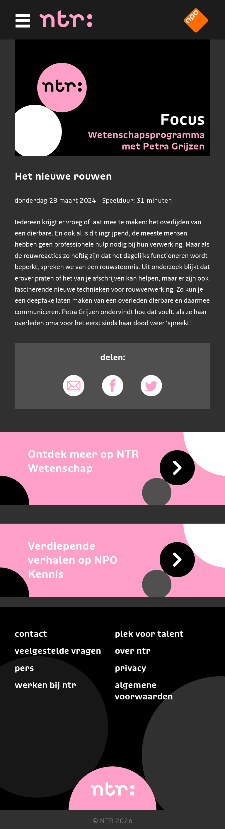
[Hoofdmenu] (22, 21)
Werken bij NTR (45, 685)
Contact (31, 633)
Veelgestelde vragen (58, 650)
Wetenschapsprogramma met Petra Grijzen (146, 140)
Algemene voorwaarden (144, 690)
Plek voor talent (149, 633)
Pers (24, 668)
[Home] (66, 25)
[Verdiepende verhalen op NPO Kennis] (112, 560)
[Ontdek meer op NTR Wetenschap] (112, 461)
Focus (182, 119)
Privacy (130, 668)
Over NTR (133, 650)
